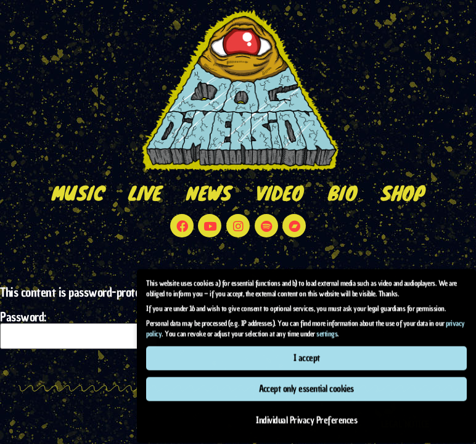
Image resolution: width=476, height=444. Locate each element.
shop (402, 192)
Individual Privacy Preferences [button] (306, 411)
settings (326, 324)
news (208, 192)
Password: (78, 330)
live (145, 192)
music (78, 192)
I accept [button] (306, 348)
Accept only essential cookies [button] (306, 380)
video (279, 192)
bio (342, 192)
